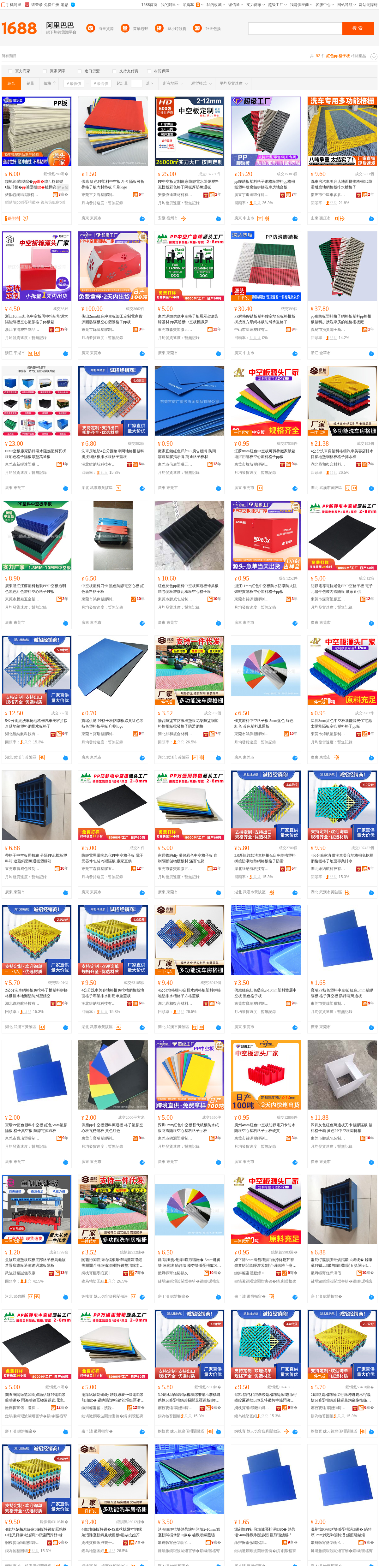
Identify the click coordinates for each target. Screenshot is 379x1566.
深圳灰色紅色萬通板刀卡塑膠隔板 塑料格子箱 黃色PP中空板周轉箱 (341, 1128)
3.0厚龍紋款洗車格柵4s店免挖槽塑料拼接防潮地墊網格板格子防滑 (265, 858)
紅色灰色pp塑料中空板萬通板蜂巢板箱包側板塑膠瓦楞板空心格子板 (188, 589)
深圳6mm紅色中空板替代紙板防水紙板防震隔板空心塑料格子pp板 (188, 1128)
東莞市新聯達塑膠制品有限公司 (22, 464)
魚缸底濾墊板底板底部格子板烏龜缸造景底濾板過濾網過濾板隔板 (35, 1263)
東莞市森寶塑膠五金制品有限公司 (175, 329)
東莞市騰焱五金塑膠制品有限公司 (22, 599)
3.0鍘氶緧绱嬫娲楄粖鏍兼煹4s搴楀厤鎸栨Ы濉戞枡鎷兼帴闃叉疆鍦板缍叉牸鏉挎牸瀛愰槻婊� (189, 1397)
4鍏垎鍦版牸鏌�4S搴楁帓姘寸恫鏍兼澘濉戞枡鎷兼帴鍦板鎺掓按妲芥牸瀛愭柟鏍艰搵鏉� (112, 1532)
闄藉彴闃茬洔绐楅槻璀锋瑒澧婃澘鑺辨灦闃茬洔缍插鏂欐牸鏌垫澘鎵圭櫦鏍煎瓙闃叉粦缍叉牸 (112, 1263)
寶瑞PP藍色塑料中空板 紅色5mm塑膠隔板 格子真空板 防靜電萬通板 (342, 993)
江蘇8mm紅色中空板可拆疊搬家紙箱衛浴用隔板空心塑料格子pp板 (264, 454)
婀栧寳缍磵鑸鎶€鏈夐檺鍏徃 (175, 1408)
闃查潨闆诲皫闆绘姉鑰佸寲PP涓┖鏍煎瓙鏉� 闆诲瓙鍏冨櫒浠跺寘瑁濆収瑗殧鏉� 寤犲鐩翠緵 (36, 1397)
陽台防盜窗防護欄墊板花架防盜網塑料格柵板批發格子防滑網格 (188, 723)
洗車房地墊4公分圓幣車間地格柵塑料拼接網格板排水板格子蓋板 (112, 454)
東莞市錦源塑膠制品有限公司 (98, 329)
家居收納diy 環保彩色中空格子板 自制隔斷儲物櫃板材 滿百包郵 (188, 858)
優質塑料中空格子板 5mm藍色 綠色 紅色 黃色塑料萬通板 (263, 723)
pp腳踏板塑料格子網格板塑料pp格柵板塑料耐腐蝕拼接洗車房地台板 (264, 184)
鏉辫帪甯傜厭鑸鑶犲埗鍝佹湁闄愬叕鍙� (251, 1273)
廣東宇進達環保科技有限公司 (251, 195)
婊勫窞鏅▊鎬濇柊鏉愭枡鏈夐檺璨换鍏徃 (22, 195)
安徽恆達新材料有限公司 (175, 195)
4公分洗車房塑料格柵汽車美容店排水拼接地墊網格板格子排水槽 (342, 454)
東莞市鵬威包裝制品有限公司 (175, 599)
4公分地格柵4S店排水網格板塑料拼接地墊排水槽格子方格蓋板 (189, 993)
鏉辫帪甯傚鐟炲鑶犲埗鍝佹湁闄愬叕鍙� (175, 1542)
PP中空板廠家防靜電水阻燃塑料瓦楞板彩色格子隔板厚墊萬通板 (35, 454)
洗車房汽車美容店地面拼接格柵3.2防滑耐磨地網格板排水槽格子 (341, 184)
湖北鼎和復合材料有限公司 (328, 464)
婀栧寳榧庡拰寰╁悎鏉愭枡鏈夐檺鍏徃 (98, 1273)
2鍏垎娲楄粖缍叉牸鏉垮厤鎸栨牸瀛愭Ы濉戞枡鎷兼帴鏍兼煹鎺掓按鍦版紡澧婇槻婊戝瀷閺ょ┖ (341, 1397)
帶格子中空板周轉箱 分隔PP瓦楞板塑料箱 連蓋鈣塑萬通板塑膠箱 (36, 858)
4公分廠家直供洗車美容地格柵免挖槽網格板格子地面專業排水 (342, 858)
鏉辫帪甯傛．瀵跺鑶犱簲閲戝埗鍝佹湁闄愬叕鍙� (22, 1408)
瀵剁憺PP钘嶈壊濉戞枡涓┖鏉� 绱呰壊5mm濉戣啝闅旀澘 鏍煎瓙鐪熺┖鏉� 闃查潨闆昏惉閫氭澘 (265, 1532)
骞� (63, 194)
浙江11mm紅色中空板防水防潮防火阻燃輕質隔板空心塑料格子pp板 (265, 589)
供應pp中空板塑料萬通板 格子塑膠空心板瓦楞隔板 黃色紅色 (112, 1128)
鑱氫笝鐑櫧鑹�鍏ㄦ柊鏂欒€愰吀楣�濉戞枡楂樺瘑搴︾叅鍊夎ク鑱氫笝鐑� (36, 184)
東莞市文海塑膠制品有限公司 (98, 195)
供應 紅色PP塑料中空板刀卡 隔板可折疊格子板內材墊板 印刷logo (112, 184)
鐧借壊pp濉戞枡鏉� (22, 202)
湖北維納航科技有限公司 (98, 464)
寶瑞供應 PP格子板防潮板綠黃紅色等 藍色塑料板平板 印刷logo (112, 723)
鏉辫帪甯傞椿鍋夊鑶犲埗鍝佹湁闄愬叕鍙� (175, 1273)
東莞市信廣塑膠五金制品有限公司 (175, 464)
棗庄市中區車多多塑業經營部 (328, 195)
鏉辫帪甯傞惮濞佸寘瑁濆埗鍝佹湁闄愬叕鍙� (328, 1273)
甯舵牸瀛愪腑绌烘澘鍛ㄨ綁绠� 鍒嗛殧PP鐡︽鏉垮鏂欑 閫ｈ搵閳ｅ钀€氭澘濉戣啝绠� (341, 1263)
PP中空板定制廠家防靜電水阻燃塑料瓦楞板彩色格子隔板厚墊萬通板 (188, 184)
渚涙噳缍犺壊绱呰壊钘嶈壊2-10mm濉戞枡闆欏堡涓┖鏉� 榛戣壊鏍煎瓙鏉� (189, 1532)
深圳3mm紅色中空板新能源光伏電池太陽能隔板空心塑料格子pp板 (341, 723)
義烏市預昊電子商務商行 (328, 329)
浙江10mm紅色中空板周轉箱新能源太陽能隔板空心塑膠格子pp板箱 (36, 319)
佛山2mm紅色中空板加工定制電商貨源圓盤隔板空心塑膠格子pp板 (111, 319)
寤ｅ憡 (63, 187)
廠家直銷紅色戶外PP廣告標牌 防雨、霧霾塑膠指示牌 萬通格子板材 (189, 454)
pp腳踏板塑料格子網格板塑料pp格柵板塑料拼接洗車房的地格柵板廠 (341, 319)
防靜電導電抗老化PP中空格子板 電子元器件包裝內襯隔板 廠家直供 (342, 589)
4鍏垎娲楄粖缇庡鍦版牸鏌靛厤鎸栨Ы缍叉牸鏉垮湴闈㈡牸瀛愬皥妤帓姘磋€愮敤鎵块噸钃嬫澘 (36, 1532)
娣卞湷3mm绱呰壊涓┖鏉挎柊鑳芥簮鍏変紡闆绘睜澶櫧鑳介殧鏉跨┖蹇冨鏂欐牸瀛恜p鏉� (265, 1263)
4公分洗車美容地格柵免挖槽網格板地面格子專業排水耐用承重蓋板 (112, 993)
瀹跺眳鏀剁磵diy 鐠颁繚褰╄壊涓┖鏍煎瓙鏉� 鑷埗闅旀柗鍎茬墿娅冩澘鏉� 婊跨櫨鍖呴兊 (112, 1397)
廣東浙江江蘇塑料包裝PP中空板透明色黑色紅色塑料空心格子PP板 (35, 589)
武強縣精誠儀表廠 (20, 1273)
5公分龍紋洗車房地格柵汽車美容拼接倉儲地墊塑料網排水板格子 (36, 723)
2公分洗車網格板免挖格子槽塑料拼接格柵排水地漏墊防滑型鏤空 (36, 993)
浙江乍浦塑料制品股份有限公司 (22, 329)
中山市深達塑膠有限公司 (251, 329)
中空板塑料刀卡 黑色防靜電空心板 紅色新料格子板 (112, 589)
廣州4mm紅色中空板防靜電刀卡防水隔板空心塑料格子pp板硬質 (264, 1128)
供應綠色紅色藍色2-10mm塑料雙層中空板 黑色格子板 (265, 993)
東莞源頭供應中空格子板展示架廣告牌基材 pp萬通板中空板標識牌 (188, 319)
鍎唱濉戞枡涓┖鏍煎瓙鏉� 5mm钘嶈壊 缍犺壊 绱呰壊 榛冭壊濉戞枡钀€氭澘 (189, 1263)
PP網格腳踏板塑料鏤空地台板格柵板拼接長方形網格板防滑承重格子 (264, 319)
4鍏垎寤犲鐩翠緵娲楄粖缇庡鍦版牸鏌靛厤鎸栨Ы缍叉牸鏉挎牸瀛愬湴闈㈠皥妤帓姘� (265, 1397)
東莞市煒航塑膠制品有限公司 (251, 464)
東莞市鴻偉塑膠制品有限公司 (98, 599)
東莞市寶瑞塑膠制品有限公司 (98, 734)
